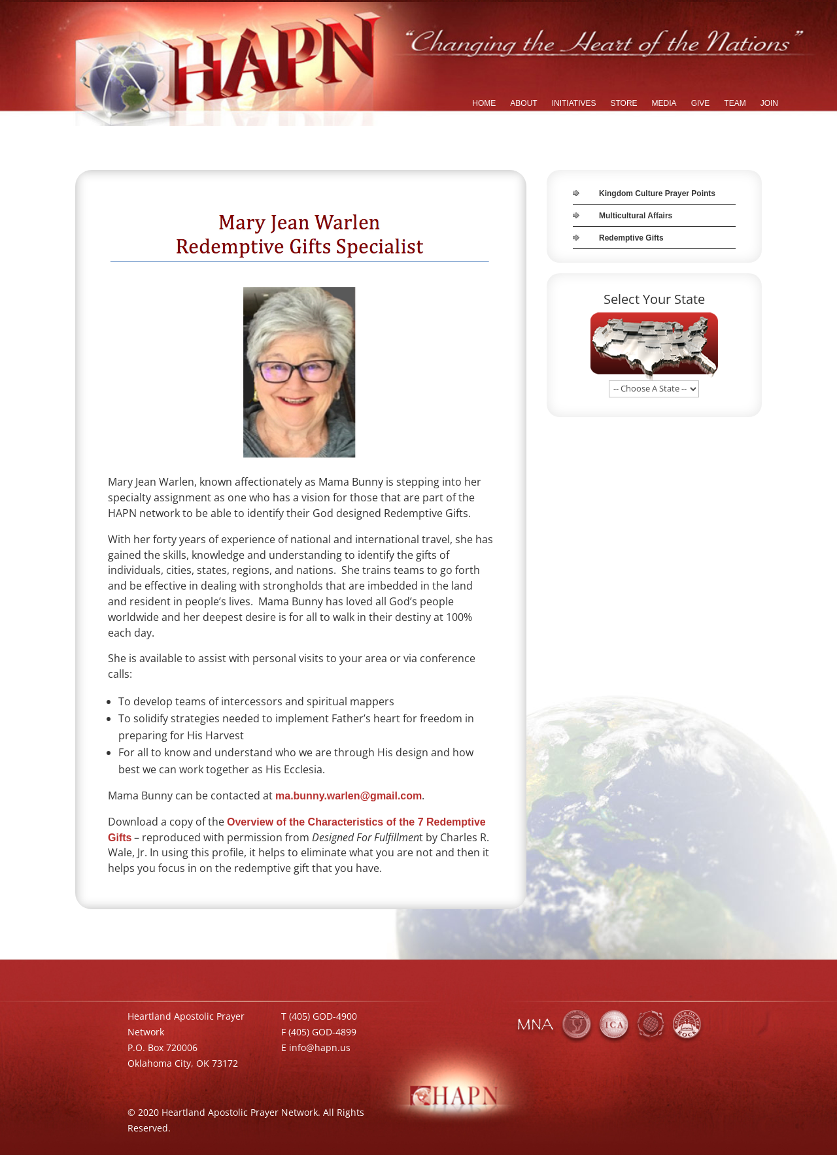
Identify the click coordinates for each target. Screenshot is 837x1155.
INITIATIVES (574, 103)
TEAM (734, 103)
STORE (623, 103)
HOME (484, 103)
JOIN (769, 103)
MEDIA (664, 103)
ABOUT (523, 103)
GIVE (700, 103)
